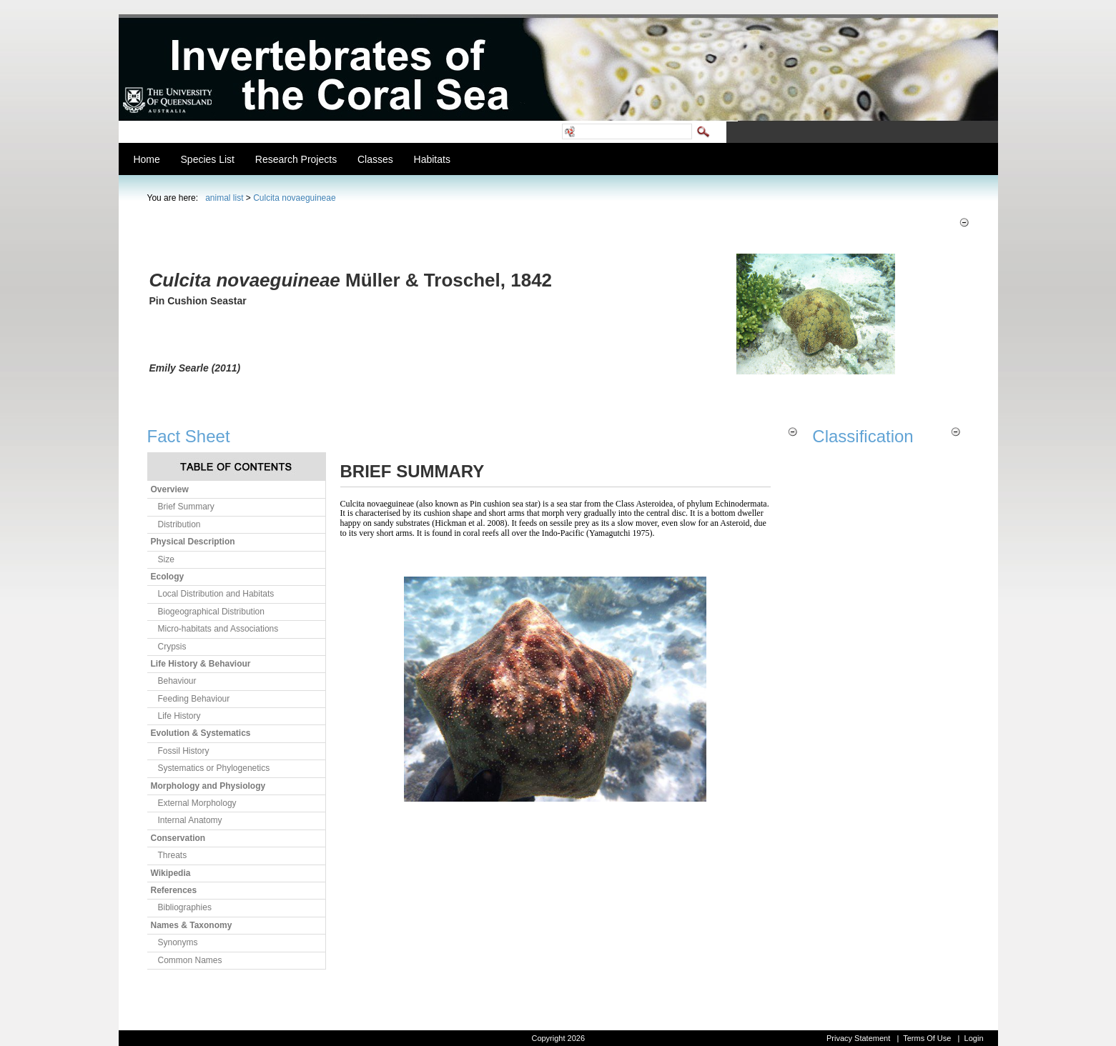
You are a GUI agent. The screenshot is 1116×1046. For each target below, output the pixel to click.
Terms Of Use (927, 1038)
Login (974, 1038)
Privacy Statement (858, 1038)
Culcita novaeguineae (294, 198)
